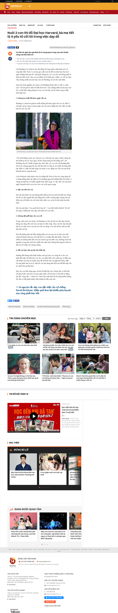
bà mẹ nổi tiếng (29, 306)
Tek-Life (90, 549)
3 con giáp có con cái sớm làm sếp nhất (22, 345)
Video (102, 12)
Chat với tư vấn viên (54, 598)
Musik (18, 12)
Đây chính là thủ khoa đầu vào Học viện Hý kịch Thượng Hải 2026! (23, 474)
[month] (90, 318)
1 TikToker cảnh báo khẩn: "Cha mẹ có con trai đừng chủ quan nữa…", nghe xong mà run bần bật (57, 378)
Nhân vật (31, 25)
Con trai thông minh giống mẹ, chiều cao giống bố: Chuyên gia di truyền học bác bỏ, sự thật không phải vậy (94, 347)
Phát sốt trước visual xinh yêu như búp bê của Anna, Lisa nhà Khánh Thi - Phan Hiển (23, 533)
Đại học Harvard (14, 306)
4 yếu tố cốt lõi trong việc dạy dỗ (48, 306)
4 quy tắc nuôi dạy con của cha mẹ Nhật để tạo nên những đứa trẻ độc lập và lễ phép (43, 63)
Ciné (13, 12)
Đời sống (38, 12)
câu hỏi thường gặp (27, 561)
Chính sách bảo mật (52, 606)
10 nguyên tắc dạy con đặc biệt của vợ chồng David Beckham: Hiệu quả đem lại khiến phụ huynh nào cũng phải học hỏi (43, 290)
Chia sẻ (12, 47)
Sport (35, 549)
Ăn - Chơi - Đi (54, 12)
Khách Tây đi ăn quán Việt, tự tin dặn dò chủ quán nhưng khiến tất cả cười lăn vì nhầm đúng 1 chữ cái (91, 378)
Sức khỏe (69, 12)
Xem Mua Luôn (94, 12)
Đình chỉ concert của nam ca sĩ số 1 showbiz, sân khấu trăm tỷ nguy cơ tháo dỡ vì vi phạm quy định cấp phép (53, 535)
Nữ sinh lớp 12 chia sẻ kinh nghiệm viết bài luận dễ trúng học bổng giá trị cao (41, 59)
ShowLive (29, 1)
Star (8, 12)
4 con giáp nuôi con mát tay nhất (51, 473)
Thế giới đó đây (75, 549)
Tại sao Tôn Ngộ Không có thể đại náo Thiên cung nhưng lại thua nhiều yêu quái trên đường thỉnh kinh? (22, 378)
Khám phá (97, 25)
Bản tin (22, 25)
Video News (66, 418)
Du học (40, 25)
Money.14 (45, 12)
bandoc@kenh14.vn (45, 561)
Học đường (84, 12)
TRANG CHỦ (4, 12)
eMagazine (9, 1)
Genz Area (19, 1)
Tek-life (76, 12)
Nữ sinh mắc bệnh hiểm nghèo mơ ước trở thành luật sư (35, 61)
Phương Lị (66, 306)
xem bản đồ (12, 584)
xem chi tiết (50, 601)
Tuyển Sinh (50, 25)
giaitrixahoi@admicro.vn (53, 594)
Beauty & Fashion (27, 12)
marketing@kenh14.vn (53, 585)
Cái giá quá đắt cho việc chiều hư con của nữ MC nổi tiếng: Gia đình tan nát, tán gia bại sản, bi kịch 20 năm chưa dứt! (58, 347)
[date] (82, 318)
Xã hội (62, 12)
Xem (106, 318)
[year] (98, 318)
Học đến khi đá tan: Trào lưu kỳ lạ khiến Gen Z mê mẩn (70, 409)
